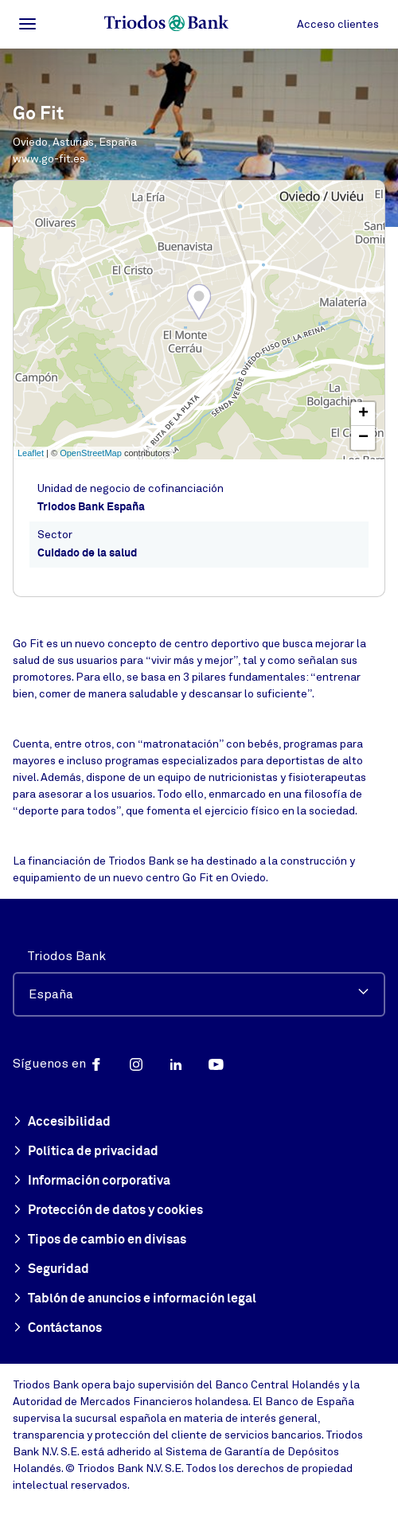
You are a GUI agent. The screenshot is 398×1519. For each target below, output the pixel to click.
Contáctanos (57, 1328)
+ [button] (363, 414)
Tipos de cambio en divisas (99, 1240)
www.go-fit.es (49, 159)
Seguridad (51, 1269)
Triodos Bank (66, 956)
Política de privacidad (85, 1152)
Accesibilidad (62, 1122)
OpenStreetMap (91, 453)
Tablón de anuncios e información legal (134, 1299)
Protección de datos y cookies (108, 1210)
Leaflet (31, 453)
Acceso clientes (338, 24)
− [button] (363, 438)
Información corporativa (91, 1181)
